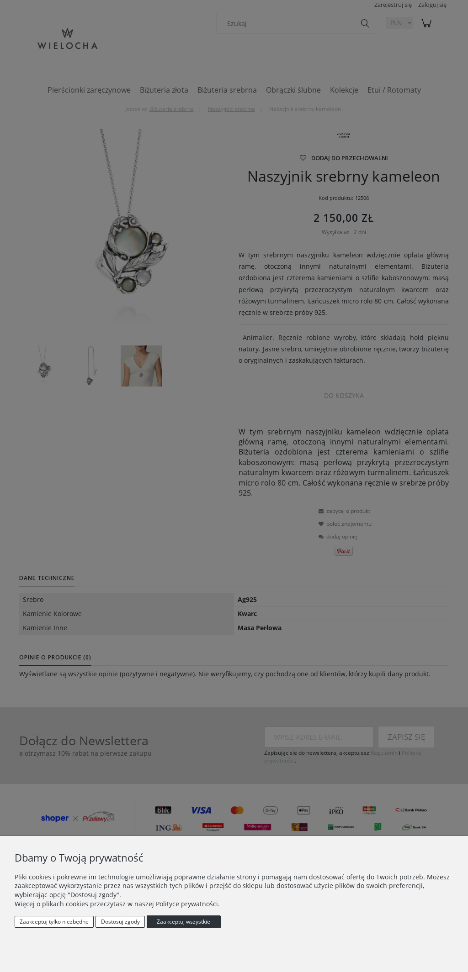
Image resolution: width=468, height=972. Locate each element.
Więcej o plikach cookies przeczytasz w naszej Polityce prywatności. (117, 903)
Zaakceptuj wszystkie (183, 921)
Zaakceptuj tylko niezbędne (54, 921)
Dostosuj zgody (120, 921)
